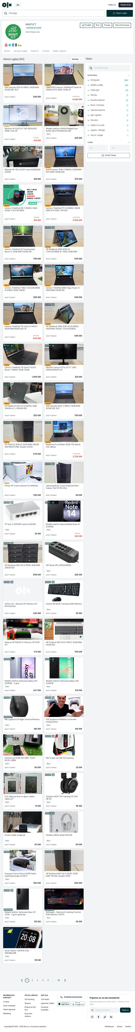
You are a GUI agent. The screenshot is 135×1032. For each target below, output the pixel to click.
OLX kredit (45, 999)
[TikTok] (104, 1016)
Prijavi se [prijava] (112, 5)
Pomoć (128, 1027)
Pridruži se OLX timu (30, 1008)
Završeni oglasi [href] (20, 51)
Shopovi (28, 1003)
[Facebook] (98, 1016)
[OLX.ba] (6, 5)
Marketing (7, 1013)
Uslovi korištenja (9, 1006)
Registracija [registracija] (126, 5)
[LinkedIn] (111, 1016)
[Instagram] (92, 1016)
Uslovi (119, 1027)
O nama (6, 1002)
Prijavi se (125, 1010)
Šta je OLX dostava (28, 1015)
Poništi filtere (109, 155)
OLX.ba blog (29, 999)
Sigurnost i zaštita (47, 1003)
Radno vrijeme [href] (59, 51)
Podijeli (86, 25)
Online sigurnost (9, 1009)
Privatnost (109, 1027)
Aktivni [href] (7, 51)
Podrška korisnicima (71, 997)
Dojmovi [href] (34, 51)
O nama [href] (45, 51)
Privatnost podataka (44, 1008)
